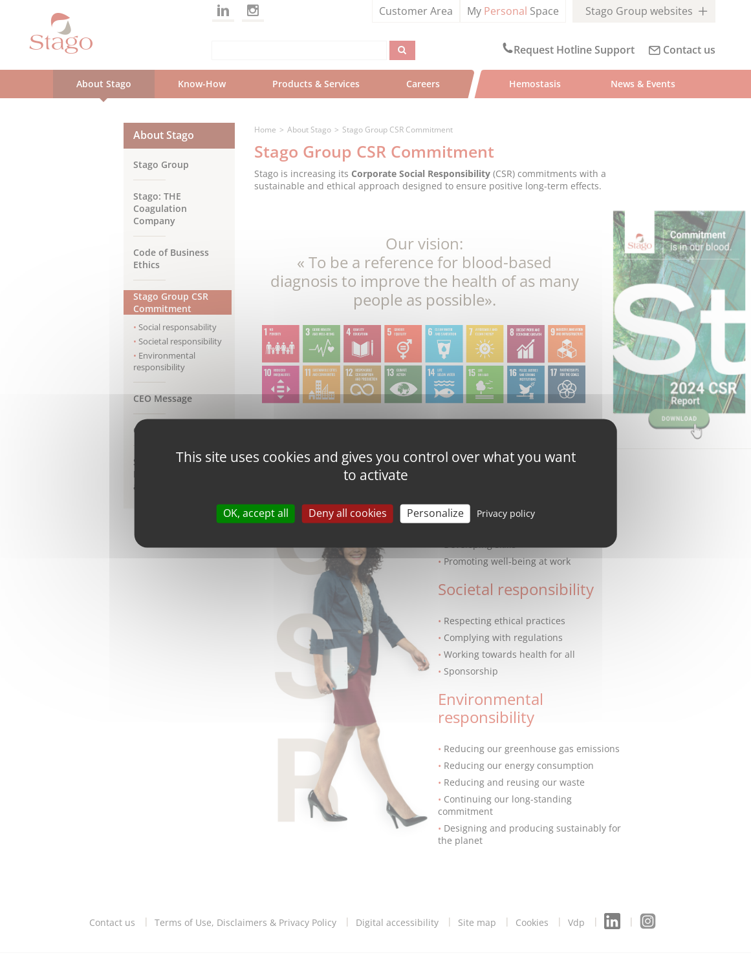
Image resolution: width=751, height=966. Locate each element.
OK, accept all (255, 513)
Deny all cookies (348, 513)
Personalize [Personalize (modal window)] (435, 513)
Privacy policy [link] (506, 513)
